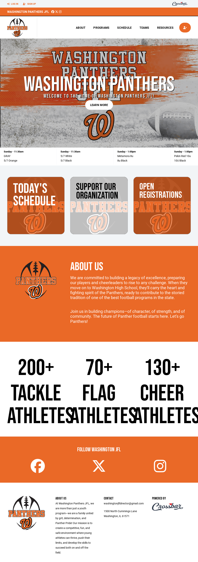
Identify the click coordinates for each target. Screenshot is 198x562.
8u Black (122, 160)
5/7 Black (66, 160)
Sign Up (29, 4)
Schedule (124, 27)
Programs (101, 27)
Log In (12, 4)
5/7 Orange (10, 160)
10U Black (180, 160)
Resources (165, 27)
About (80, 27)
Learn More (99, 105)
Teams (144, 27)
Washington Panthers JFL (28, 12)
